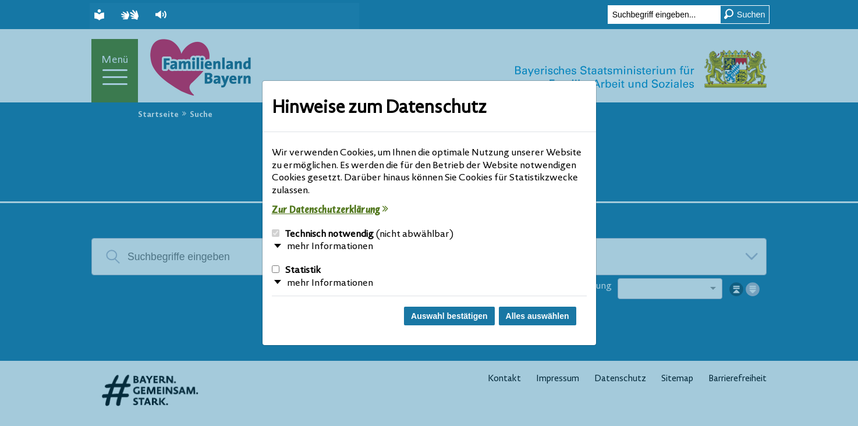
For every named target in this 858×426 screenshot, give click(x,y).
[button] (162, 15)
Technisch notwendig (363, 234)
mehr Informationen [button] (330, 246)
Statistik (296, 270)
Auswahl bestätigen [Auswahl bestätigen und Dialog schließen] (449, 316)
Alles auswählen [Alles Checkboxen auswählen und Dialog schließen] (537, 316)
